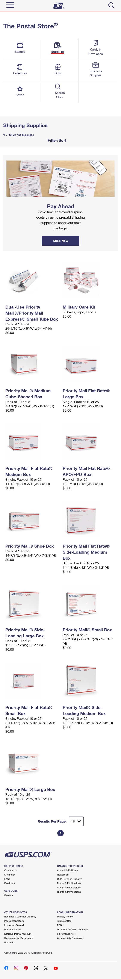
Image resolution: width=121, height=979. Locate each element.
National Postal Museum (17, 933)
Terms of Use (64, 920)
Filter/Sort (56, 140)
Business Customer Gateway (20, 916)
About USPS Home (67, 870)
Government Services (69, 887)
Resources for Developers (18, 938)
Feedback (9, 883)
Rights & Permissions (69, 891)
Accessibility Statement (70, 938)
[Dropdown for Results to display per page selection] (76, 821)
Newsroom (63, 874)
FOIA (59, 925)
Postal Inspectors (14, 920)
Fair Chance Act (65, 933)
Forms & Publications (69, 883)
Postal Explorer (12, 929)
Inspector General (14, 925)
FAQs (7, 878)
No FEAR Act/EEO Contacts (72, 929)
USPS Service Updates (69, 878)
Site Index (9, 874)
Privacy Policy (65, 916)
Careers (8, 895)
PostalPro (9, 942)
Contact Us (10, 870)
